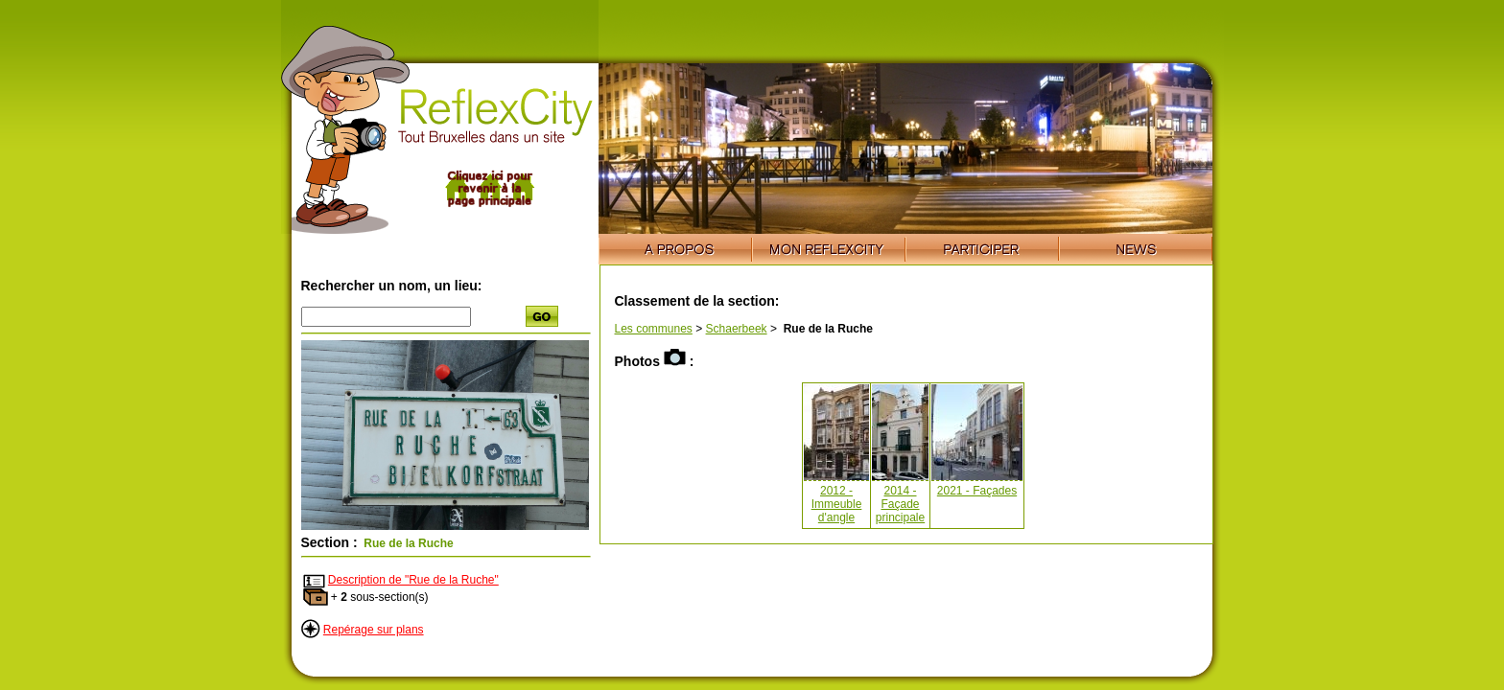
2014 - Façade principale (900, 504)
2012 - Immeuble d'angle (836, 504)
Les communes (654, 328)
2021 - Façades (977, 490)
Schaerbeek (736, 328)
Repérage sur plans (373, 629)
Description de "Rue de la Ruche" (413, 579)
